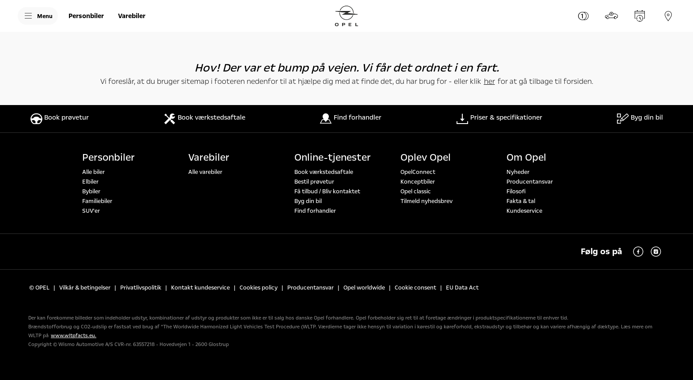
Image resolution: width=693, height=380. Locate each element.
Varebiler (208, 157)
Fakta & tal (520, 201)
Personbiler (108, 157)
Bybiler (91, 192)
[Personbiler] (86, 15)
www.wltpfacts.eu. (73, 335)
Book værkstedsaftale (323, 172)
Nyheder (517, 172)
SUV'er (91, 211)
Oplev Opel (425, 157)
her (489, 81)
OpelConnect (417, 172)
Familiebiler (97, 201)
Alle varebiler (205, 172)
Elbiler (90, 182)
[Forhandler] (668, 16)
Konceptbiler (417, 182)
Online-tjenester (332, 157)
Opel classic (415, 192)
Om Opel (526, 157)
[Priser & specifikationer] (583, 16)
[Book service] (640, 16)
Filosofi (515, 192)
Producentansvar (529, 182)
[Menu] (38, 16)
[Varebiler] (131, 15)
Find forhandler (315, 211)
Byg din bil (308, 201)
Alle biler (93, 172)
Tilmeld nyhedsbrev (426, 201)
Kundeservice (524, 211)
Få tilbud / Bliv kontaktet (327, 192)
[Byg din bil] (612, 16)
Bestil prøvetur (314, 182)
